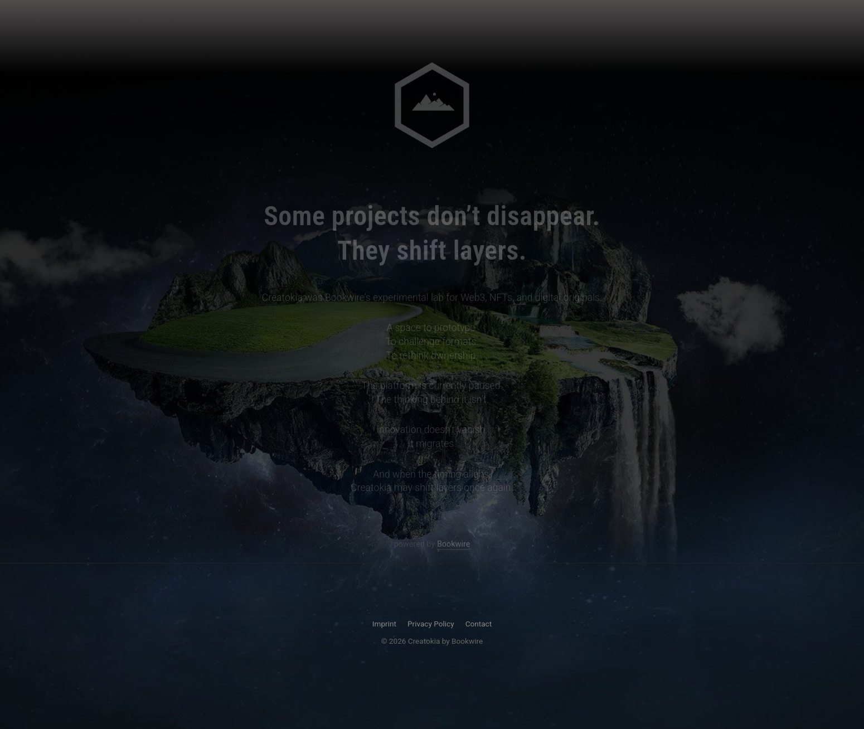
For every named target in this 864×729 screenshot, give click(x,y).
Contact (478, 623)
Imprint (384, 623)
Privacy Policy (430, 623)
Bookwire (453, 545)
